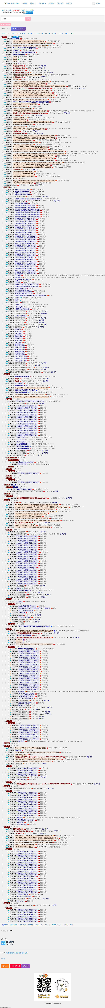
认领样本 (43, 763)
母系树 (24, 3)
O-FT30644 (43, 601)
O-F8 (36, 320)
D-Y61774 (44, 525)
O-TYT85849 (41, 635)
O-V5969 (33, 133)
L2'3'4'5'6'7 (23, 33)
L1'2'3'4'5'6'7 (13, 33)
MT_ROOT (4, 33)
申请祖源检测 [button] (15, 966)
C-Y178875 (44, 844)
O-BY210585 (51, 376)
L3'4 (42, 33)
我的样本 (60, 3)
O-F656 (39, 453)
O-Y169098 (42, 707)
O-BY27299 (44, 847)
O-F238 (39, 451)
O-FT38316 (33, 592)
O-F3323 (36, 586)
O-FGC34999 (33, 39)
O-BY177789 (42, 72)
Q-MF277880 (35, 763)
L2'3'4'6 (30, 33)
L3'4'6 (36, 33)
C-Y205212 (62, 43)
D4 (62, 33)
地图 (20, 36)
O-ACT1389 (36, 66)
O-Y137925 (40, 523)
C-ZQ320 (46, 390)
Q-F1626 (47, 142)
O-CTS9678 (38, 898)
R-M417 (30, 61)
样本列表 (42, 3)
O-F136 (41, 700)
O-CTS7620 (50, 385)
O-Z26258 (60, 167)
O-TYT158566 (36, 117)
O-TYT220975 (37, 829)
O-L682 (44, 306)
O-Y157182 (43, 788)
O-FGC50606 (51, 448)
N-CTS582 (67, 505)
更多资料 (43, 66)
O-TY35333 (65, 631)
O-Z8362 (58, 165)
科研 (23, 10)
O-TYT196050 (38, 70)
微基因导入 (16, 10)
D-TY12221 (75, 86)
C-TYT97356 (61, 498)
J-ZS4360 (31, 50)
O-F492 (45, 462)
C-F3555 (37, 318)
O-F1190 (37, 363)
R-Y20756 (57, 48)
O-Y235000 (44, 489)
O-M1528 (39, 534)
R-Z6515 (30, 59)
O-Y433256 (49, 633)
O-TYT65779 (63, 88)
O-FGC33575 (34, 403)
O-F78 (42, 176)
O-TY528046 (73, 153)
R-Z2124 (30, 57)
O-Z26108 (37, 311)
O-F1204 (45, 304)
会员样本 (52, 3)
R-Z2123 (28, 169)
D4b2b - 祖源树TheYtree (13, 3)
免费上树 (9, 10)
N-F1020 (37, 54)
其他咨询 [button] (25, 966)
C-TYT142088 (68, 637)
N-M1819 (32, 455)
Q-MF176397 (46, 905)
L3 (46, 33)
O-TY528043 (64, 156)
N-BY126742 (62, 835)
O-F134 (37, 532)
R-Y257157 (50, 831)
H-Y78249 (61, 842)
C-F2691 (32, 115)
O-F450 (31, 622)
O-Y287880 (38, 502)
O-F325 (40, 108)
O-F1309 (37, 313)
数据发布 (69, 3)
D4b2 (71, 33)
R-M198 (30, 63)
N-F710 (35, 322)
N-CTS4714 (56, 147)
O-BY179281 (39, 383)
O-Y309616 (38, 378)
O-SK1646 (41, 714)
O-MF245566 (48, 52)
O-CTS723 (51, 444)
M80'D (54, 33)
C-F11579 (60, 122)
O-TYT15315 (30, 185)
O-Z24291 (41, 124)
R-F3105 (37, 597)
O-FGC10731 (59, 113)
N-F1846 (31, 615)
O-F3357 (34, 327)
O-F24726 (30, 750)
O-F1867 (42, 194)
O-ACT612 (49, 392)
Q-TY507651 (28, 131)
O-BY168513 (36, 369)
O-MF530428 (74, 151)
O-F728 (32, 709)
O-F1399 (40, 894)
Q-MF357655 (36, 77)
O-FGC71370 (40, 595)
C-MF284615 (35, 833)
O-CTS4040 (38, 196)
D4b (66, 33)
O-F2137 (37, 201)
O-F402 (54, 748)
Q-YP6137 (64, 75)
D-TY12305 (82, 757)
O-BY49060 (51, 446)
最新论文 (33, 3)
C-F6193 (71, 626)
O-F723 (42, 189)
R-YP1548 (30, 79)
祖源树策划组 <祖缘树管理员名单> (17, 953)
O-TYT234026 (50, 649)
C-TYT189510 (48, 437)
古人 (27, 10)
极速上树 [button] (5, 966)
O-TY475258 (37, 613)
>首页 (3, 959)
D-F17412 (64, 138)
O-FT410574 (58, 102)
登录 (96, 3)
